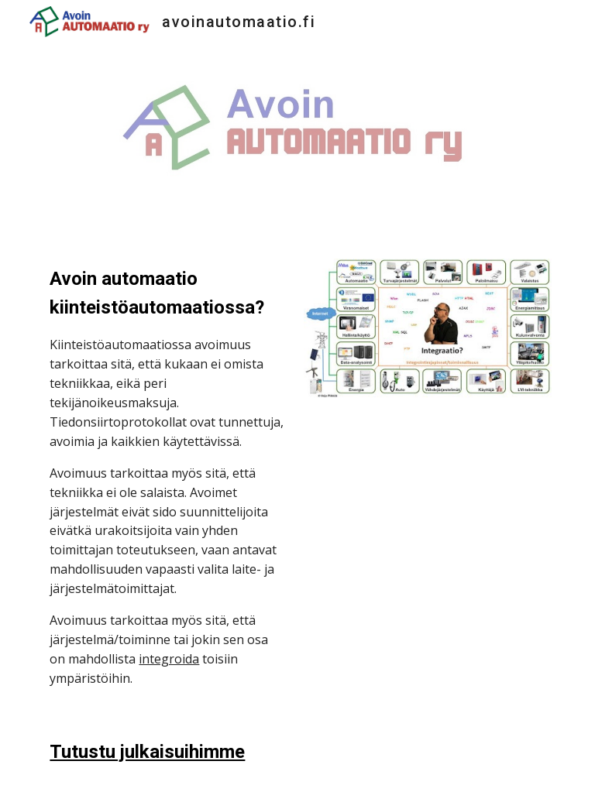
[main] (167, 476)
